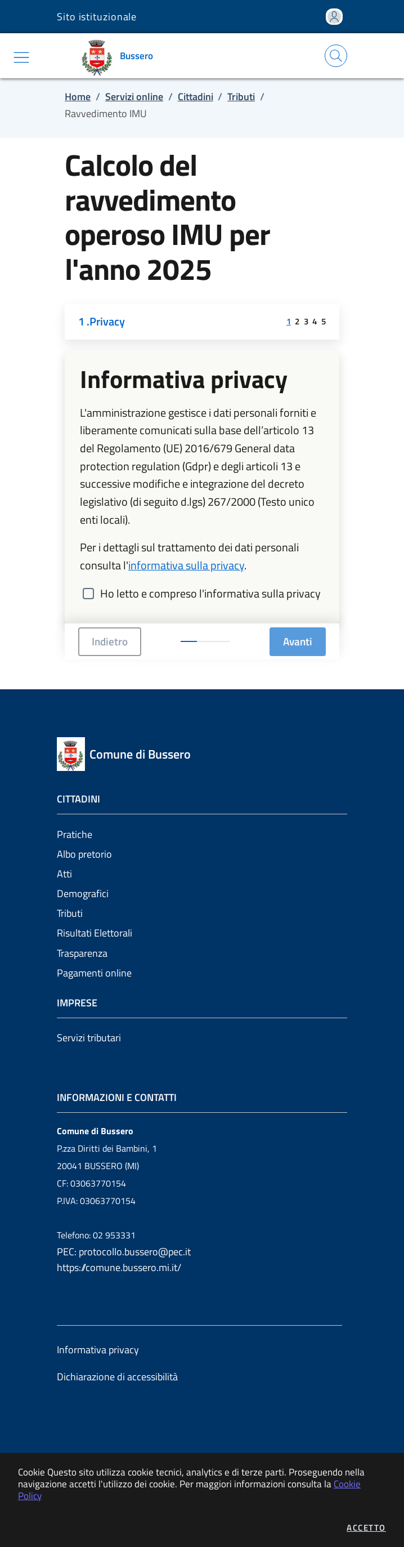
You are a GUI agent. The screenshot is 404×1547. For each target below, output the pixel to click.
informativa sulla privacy (186, 565)
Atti (64, 873)
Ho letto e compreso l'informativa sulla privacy (210, 593)
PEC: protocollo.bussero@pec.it (124, 1251)
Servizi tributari (89, 1037)
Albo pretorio (84, 854)
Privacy (107, 321)
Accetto (366, 1527)
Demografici (83, 893)
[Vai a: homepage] (121, 55)
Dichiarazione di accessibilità (117, 1376)
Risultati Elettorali (94, 932)
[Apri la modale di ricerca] (336, 55)
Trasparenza (82, 953)
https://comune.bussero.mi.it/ (119, 1267)
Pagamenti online (94, 972)
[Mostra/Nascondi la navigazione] (21, 57)
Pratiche (74, 834)
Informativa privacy (98, 1349)
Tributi (70, 913)
